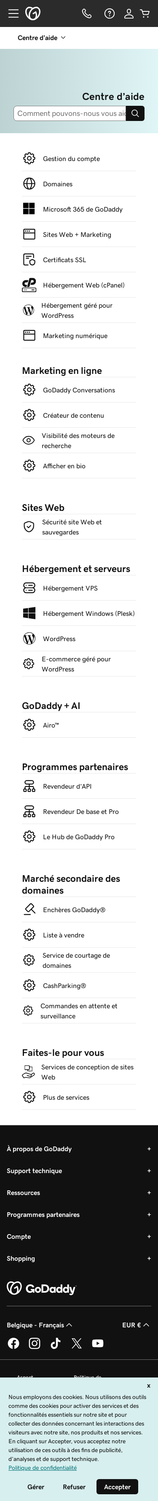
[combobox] (73, 113)
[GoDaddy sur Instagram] (34, 1347)
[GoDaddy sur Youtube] (97, 1347)
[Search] (135, 113)
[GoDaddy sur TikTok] (55, 1347)
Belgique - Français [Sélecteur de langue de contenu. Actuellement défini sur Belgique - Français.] (40, 1325)
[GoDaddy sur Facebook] (13, 1347)
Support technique (34, 1170)
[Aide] (108, 13)
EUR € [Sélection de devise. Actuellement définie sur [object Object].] (136, 1325)
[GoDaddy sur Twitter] (76, 1347)
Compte (19, 1236)
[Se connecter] (129, 13)
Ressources (23, 1192)
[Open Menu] (10, 13)
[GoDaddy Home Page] (42, 1288)
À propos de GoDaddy (39, 1148)
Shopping (21, 1258)
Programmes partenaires (43, 1214)
